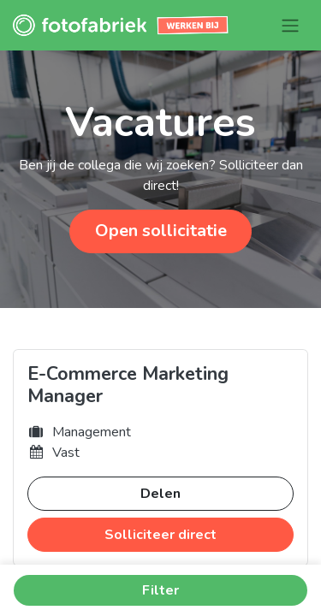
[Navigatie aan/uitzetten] (290, 25)
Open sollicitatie (161, 230)
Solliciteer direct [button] (160, 534)
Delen (160, 493)
